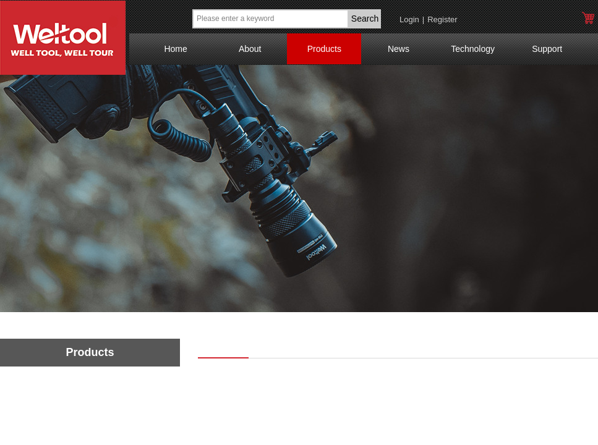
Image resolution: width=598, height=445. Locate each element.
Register (442, 19)
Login (409, 19)
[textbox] (270, 18)
